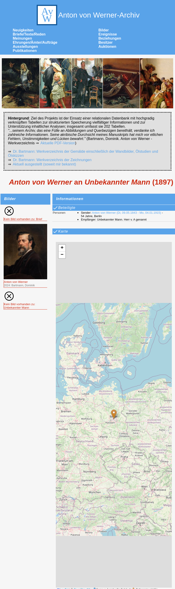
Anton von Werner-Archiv (88, 15)
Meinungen (22, 38)
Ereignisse (107, 34)
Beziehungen (109, 38)
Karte (60, 231)
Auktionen (107, 46)
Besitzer (105, 42)
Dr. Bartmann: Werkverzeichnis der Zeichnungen (52, 160)
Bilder (103, 30)
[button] (114, 414)
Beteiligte (64, 208)
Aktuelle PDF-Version (58, 143)
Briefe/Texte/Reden (29, 34)
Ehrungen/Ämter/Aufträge (35, 42)
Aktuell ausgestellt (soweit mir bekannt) (44, 164)
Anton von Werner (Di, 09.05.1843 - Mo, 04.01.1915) (126, 212)
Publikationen (25, 51)
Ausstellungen (25, 46)
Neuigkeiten (23, 30)
